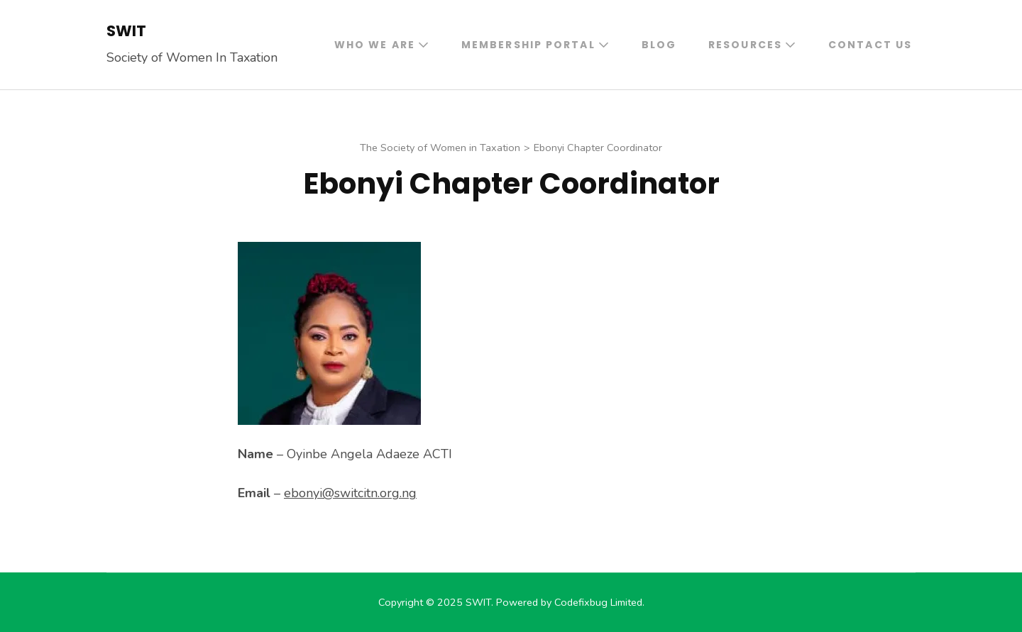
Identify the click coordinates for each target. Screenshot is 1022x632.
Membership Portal (528, 45)
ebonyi (350, 492)
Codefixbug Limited (598, 602)
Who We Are (374, 45)
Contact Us (870, 45)
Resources (745, 45)
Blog (659, 45)
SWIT (126, 31)
